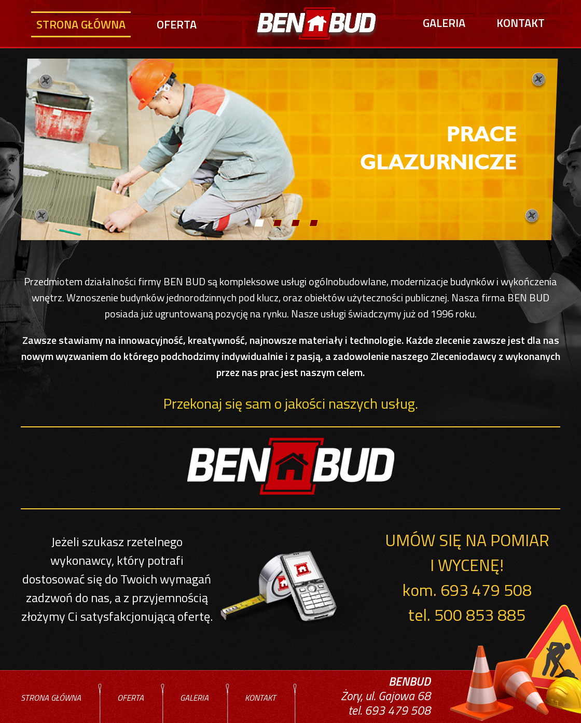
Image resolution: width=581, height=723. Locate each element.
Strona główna (81, 24)
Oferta (177, 24)
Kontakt (520, 23)
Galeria (444, 23)
